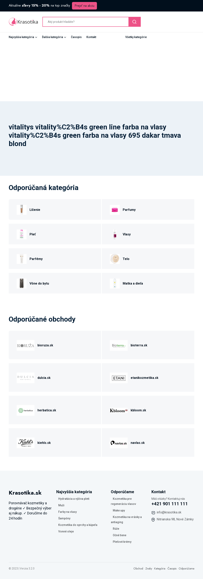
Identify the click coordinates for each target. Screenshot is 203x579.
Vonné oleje (66, 531)
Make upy (119, 510)
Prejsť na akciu (84, 5)
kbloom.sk (138, 410)
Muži (61, 505)
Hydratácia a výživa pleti (73, 498)
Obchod (138, 568)
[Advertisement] (101, 71)
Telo (126, 259)
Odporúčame (186, 568)
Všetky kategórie (136, 37)
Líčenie (35, 210)
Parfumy (129, 210)
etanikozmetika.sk (144, 378)
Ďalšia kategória (52, 37)
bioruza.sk (45, 345)
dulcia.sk (44, 378)
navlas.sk (138, 443)
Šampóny (64, 518)
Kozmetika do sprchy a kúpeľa (77, 524)
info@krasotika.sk (169, 512)
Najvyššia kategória (21, 37)
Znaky (148, 568)
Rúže (116, 528)
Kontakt (91, 37)
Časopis (76, 37)
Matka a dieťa (133, 283)
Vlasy (127, 234)
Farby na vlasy (67, 511)
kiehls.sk (44, 443)
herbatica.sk (46, 410)
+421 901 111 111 (169, 503)
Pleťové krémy (122, 541)
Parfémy (36, 259)
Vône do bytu (39, 283)
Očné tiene (119, 535)
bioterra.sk (139, 345)
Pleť (33, 234)
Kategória (159, 568)
